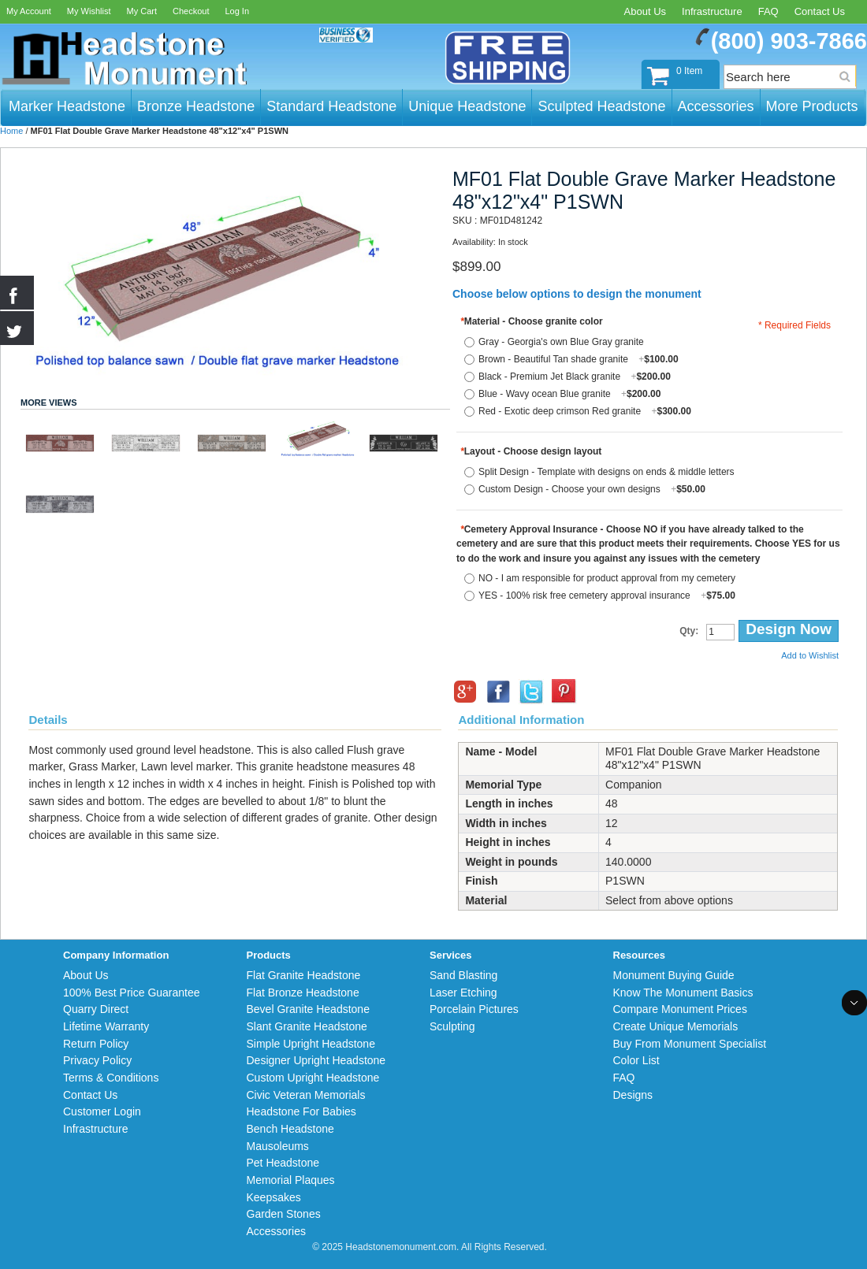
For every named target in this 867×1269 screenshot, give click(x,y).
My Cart (141, 11)
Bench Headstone (290, 1128)
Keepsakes (274, 1197)
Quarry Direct (95, 1009)
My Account (28, 11)
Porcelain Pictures (474, 1009)
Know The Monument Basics (683, 992)
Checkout (191, 11)
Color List (636, 1060)
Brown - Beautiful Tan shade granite (578, 359)
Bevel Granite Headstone (308, 1009)
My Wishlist (89, 11)
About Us (645, 11)
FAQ (768, 11)
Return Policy (95, 1043)
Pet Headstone (283, 1162)
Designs (633, 1095)
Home (11, 130)
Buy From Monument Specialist (690, 1043)
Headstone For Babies (301, 1111)
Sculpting (452, 1026)
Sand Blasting (463, 975)
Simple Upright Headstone (311, 1043)
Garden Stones (284, 1214)
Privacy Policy (97, 1060)
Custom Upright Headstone (313, 1077)
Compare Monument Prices (680, 1009)
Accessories (276, 1231)
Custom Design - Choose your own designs (591, 489)
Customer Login (102, 1111)
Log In (237, 11)
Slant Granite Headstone (307, 1026)
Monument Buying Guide (674, 975)
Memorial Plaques (291, 1180)
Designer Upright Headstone (316, 1060)
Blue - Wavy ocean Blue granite (569, 393)
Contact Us (819, 11)
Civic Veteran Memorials (306, 1095)
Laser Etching (463, 992)
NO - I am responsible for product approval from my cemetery (606, 578)
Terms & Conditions (110, 1077)
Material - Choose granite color (531, 321)
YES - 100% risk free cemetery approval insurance (606, 595)
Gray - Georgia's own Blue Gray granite (561, 341)
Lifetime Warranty (106, 1026)
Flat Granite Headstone (304, 975)
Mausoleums (278, 1146)
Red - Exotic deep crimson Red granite (584, 411)
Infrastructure (712, 11)
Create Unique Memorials (676, 1026)
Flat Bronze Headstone (303, 992)
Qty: (688, 630)
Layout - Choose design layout (530, 451)
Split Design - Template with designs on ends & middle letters (606, 471)
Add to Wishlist (810, 655)
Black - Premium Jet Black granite (574, 376)
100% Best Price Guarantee (131, 992)
